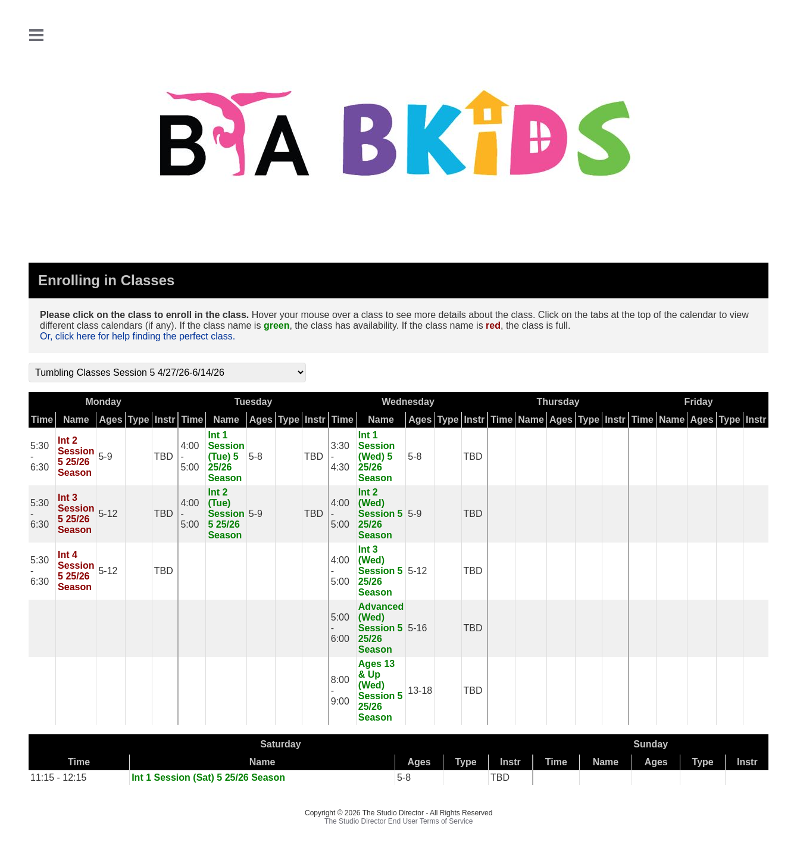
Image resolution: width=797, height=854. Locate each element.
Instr (165, 419)
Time (42, 419)
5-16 (417, 628)
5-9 (105, 456)
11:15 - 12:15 (58, 777)
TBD (163, 456)
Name (76, 419)
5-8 (255, 456)
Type (138, 419)
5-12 (107, 514)
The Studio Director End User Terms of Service (398, 821)
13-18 (420, 690)
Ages (110, 419)
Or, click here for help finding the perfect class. (137, 336)
